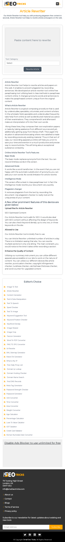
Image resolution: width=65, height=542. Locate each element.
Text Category (11, 59)
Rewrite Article (32, 69)
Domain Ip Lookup (12, 369)
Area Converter (11, 406)
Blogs (7, 503)
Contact (8, 499)
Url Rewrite (9, 349)
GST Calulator (10, 427)
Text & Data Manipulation (15, 299)
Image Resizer (11, 328)
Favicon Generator (12, 336)
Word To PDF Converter (14, 340)
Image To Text (11, 287)
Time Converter (11, 402)
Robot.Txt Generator (13, 357)
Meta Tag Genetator (13, 386)
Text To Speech (11, 303)
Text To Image (11, 312)
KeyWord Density (12, 324)
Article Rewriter (11, 291)
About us (9, 495)
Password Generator (13, 394)
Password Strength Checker (16, 390)
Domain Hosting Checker (15, 373)
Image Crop (10, 332)
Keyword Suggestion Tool (15, 316)
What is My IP (10, 361)
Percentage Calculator (14, 419)
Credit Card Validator (13, 431)
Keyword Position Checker (15, 320)
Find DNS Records (12, 381)
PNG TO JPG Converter (14, 344)
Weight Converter (12, 410)
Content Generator (12, 295)
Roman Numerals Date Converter (18, 435)
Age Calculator (11, 414)
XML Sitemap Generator (14, 353)
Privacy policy (11, 511)
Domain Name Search (14, 377)
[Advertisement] (32, 460)
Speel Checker (11, 307)
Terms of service (12, 507)
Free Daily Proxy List (13, 365)
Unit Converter (11, 398)
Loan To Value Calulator (14, 423)
